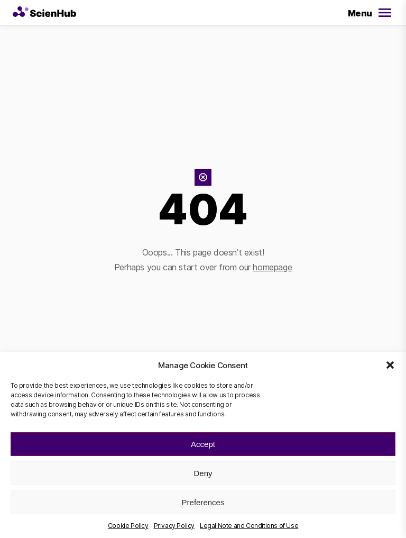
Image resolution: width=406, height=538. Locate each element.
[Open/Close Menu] (368, 13)
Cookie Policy (128, 526)
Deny (202, 473)
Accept (203, 444)
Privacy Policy (174, 526)
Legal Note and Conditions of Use (249, 526)
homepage (272, 267)
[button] (390, 365)
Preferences (203, 502)
